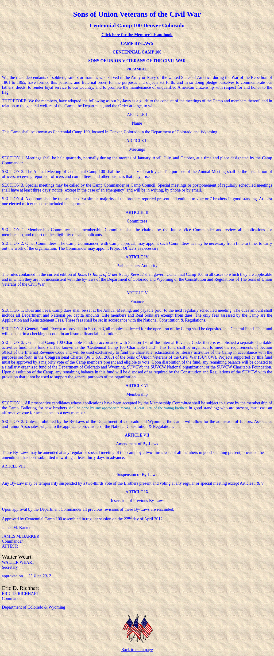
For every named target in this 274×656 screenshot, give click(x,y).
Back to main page (137, 649)
